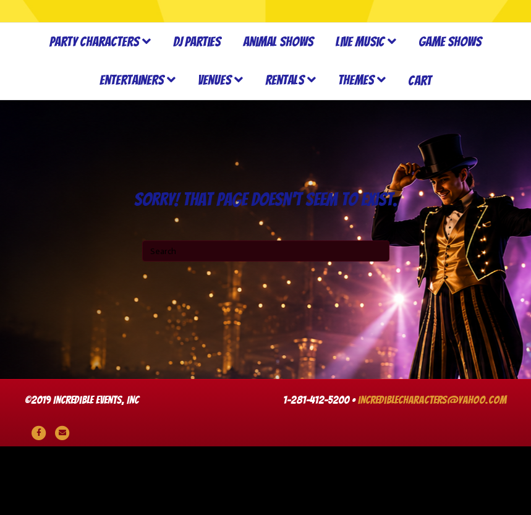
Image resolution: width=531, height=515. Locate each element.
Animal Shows (278, 111)
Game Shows (450, 111)
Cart (419, 149)
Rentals (284, 149)
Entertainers (132, 149)
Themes (356, 149)
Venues (214, 149)
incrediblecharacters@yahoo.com (432, 469)
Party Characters (94, 111)
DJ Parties (197, 111)
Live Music (360, 111)
